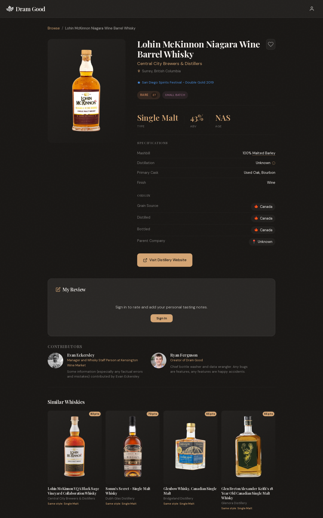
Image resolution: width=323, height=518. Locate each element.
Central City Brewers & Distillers (169, 63)
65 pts (210, 414)
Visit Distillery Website (165, 260)
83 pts (94, 414)
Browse (54, 28)
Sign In (161, 318)
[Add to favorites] (270, 44)
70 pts (152, 414)
